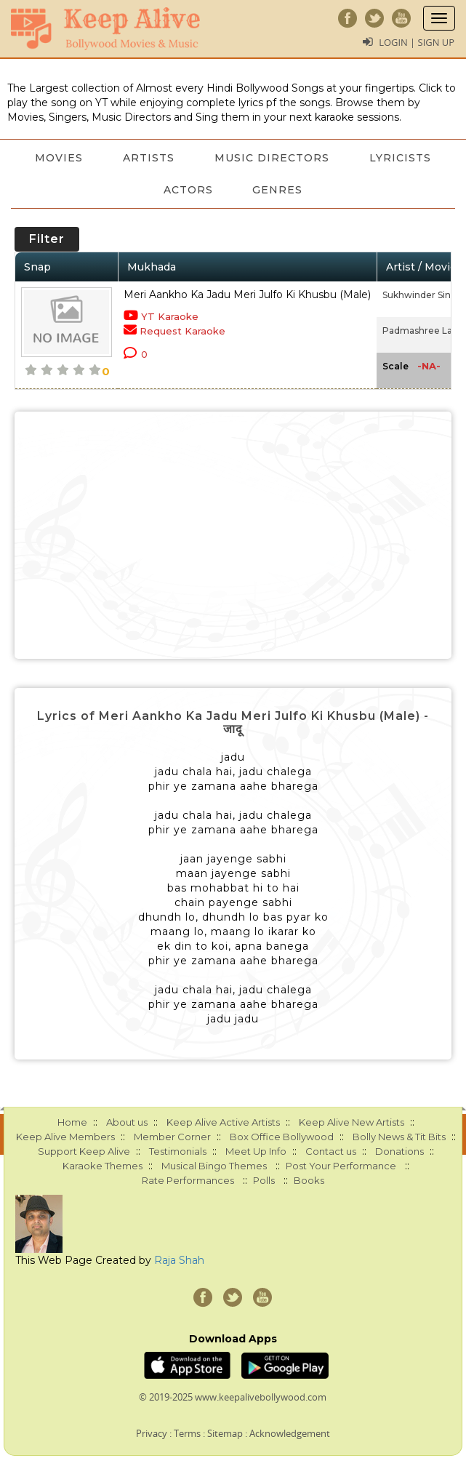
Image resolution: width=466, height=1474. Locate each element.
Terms (187, 1433)
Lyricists (402, 157)
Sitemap (225, 1433)
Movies (58, 157)
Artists (148, 157)
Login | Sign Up (416, 42)
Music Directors (272, 157)
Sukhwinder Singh (422, 294)
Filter (47, 239)
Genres (278, 189)
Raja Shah (179, 1260)
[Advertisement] (233, 535)
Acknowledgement (289, 1433)
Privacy (151, 1433)
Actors (187, 189)
